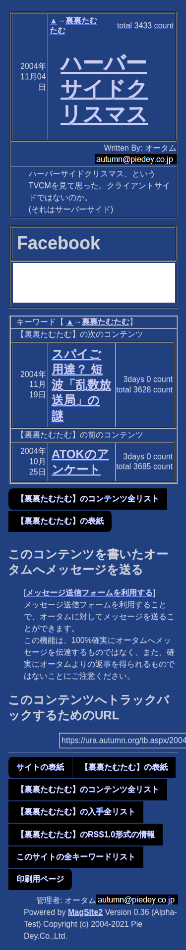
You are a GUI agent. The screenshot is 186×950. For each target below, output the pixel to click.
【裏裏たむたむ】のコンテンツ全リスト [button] (87, 498)
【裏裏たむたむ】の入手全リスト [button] (75, 811)
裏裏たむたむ (105, 321)
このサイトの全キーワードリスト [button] (75, 856)
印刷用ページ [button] (40, 879)
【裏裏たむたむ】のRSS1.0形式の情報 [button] (85, 834)
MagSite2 (85, 912)
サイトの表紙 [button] (40, 767)
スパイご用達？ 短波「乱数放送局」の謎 (81, 384)
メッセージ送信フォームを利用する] (90, 592)
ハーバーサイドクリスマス (104, 88)
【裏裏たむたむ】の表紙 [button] (60, 521)
